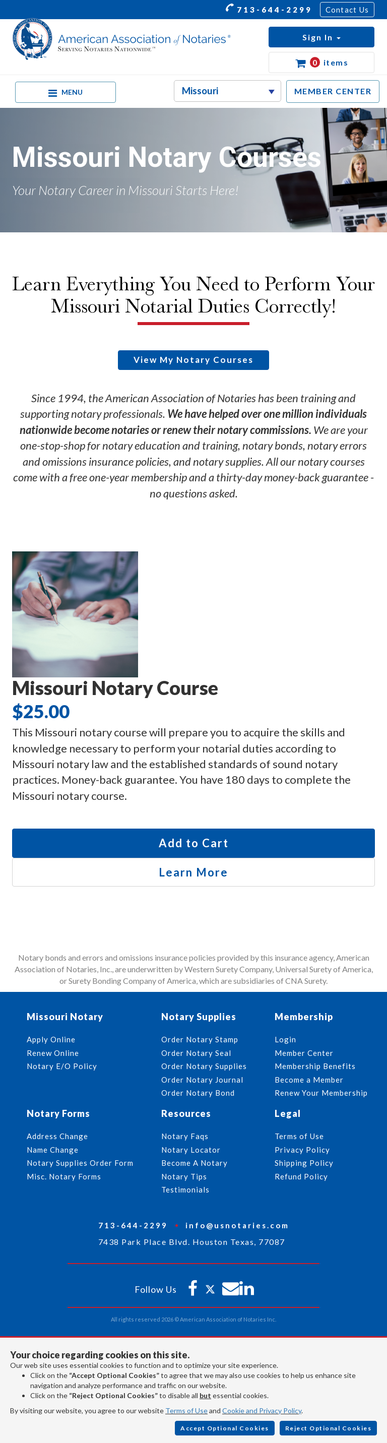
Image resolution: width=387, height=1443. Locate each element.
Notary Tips (184, 1176)
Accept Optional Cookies (224, 1428)
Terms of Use (186, 1410)
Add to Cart (194, 843)
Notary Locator (191, 1149)
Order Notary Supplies (204, 1066)
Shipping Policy (304, 1162)
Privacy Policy (302, 1149)
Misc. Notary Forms (64, 1176)
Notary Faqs (185, 1136)
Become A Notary (194, 1162)
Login (285, 1039)
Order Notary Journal (202, 1079)
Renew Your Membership (321, 1092)
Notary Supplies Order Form (80, 1162)
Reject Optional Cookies (328, 1428)
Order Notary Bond (198, 1092)
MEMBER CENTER (333, 91)
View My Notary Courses (193, 359)
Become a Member (309, 1079)
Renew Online (53, 1052)
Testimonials (185, 1189)
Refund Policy (301, 1176)
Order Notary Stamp (199, 1039)
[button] (321, 37)
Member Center (304, 1052)
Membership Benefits (315, 1066)
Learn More (193, 872)
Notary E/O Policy (62, 1066)
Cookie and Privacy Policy (261, 1410)
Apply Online (51, 1039)
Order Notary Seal (196, 1052)
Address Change (57, 1136)
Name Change (53, 1149)
